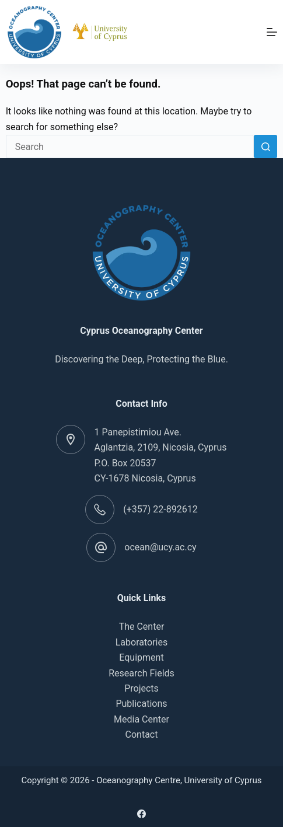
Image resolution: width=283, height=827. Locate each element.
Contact (141, 734)
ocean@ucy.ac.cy (160, 547)
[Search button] (265, 146)
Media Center (141, 719)
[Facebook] (141, 813)
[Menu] (272, 32)
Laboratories (142, 642)
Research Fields (141, 673)
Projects (141, 688)
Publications (141, 703)
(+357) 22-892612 (160, 509)
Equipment (141, 657)
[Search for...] (130, 146)
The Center (142, 626)
